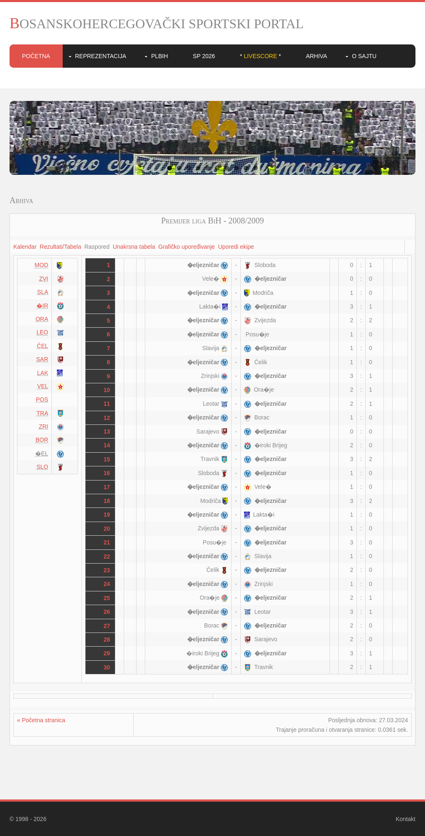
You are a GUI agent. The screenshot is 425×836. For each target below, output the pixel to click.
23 (107, 570)
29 (107, 653)
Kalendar (25, 246)
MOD (41, 265)
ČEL (42, 346)
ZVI (43, 278)
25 (107, 598)
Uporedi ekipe (236, 246)
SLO (42, 466)
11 (107, 403)
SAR (42, 359)
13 (107, 431)
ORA (42, 319)
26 (107, 611)
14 (107, 445)
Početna (36, 56)
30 (107, 667)
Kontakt (405, 819)
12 (107, 417)
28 (107, 639)
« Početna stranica (41, 720)
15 (107, 459)
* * (260, 56)
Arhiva (316, 56)
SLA (42, 292)
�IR (42, 305)
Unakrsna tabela (134, 246)
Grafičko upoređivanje (186, 246)
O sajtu (364, 56)
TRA (42, 413)
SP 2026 (204, 56)
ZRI (43, 426)
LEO (42, 332)
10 (255, 168)
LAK (42, 373)
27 (107, 626)
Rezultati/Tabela (60, 246)
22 (107, 556)
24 (107, 584)
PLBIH (159, 56)
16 (107, 473)
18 (107, 501)
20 (107, 528)
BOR (42, 439)
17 (107, 487)
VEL (42, 386)
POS (42, 399)
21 (107, 542)
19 (107, 514)
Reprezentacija (100, 56)
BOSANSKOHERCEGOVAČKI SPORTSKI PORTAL (157, 23)
